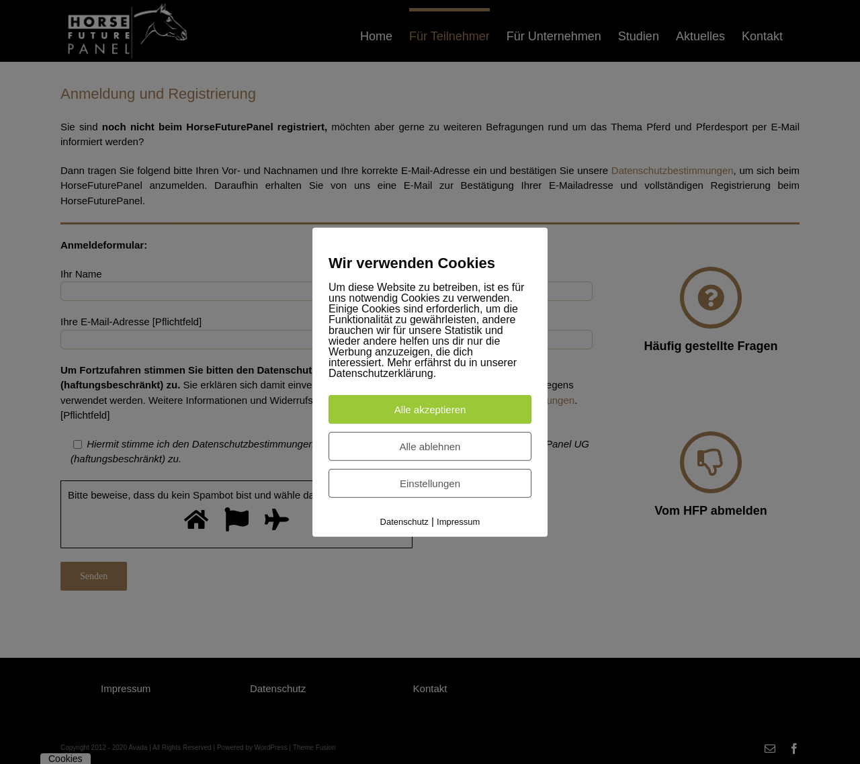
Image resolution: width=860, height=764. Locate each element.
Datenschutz (404, 521)
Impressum (458, 521)
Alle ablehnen (430, 446)
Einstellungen (430, 483)
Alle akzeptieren (430, 409)
